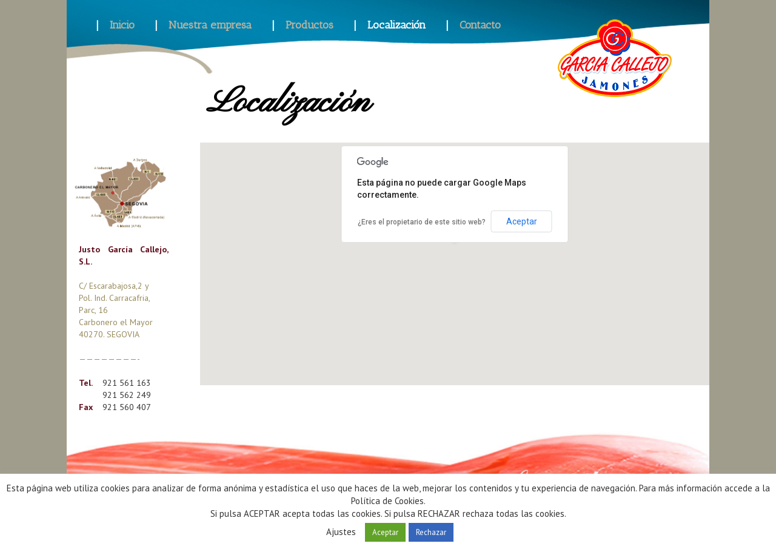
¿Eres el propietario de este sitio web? (422, 222)
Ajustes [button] (341, 531)
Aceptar (521, 221)
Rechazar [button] (431, 532)
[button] (455, 252)
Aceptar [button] (385, 532)
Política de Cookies (387, 501)
